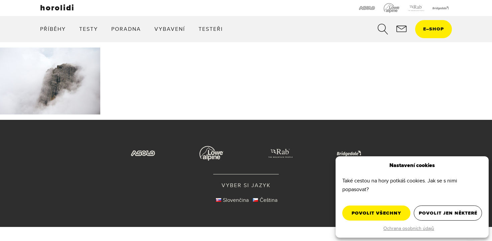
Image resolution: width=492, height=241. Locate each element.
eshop (433, 28)
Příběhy (53, 29)
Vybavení (169, 29)
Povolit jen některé (448, 213)
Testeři (211, 29)
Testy (88, 29)
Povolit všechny (376, 213)
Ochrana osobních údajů (408, 228)
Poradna (126, 29)
